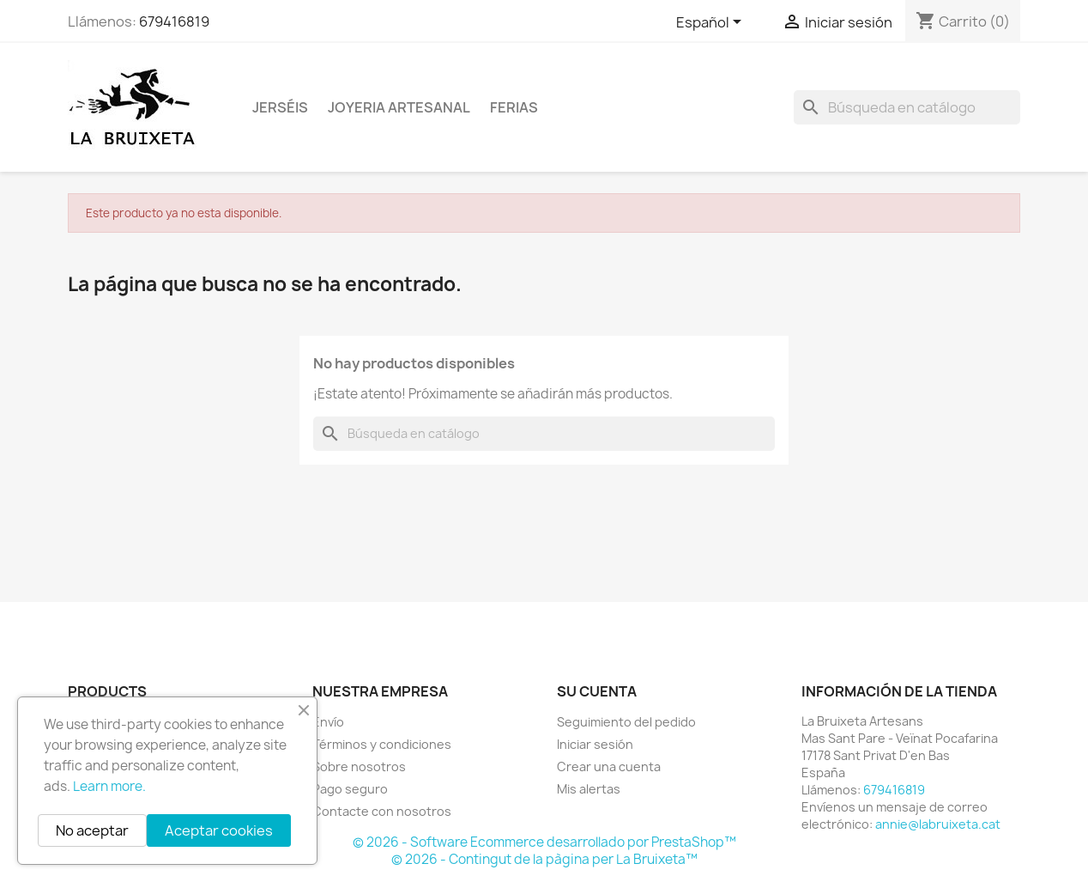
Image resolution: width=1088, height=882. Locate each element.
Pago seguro (350, 789)
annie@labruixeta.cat (937, 824)
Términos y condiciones (381, 744)
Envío (328, 722)
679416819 (174, 21)
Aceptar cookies (219, 830)
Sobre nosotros (359, 766)
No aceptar (92, 830)
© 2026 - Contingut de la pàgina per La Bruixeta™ (544, 859)
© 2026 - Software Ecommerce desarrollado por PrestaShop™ (544, 842)
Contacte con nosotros (381, 811)
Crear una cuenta (609, 766)
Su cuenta (597, 691)
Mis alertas (588, 789)
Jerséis (280, 107)
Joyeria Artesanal (399, 107)
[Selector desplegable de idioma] (711, 23)
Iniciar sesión (595, 744)
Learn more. (109, 786)
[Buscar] (907, 107)
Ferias (514, 107)
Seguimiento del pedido (626, 722)
